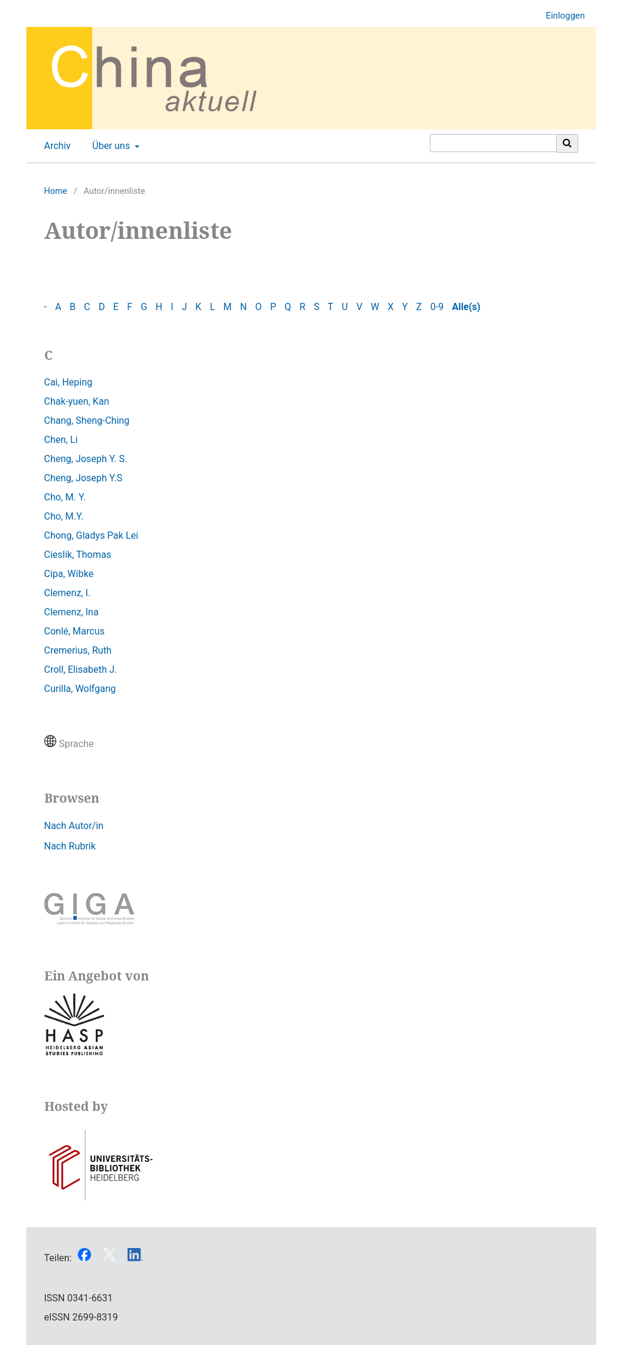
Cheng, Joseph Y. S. (86, 458)
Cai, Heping (68, 382)
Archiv (55, 146)
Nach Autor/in (74, 825)
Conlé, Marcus (74, 631)
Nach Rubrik (70, 846)
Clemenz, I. (67, 593)
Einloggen (561, 16)
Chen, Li (61, 439)
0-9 (437, 306)
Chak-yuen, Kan (77, 401)
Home (56, 191)
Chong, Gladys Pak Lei (91, 535)
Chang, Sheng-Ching (87, 420)
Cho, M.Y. (64, 516)
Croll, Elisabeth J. (80, 669)
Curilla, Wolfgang (80, 688)
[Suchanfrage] (493, 143)
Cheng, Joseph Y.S (83, 478)
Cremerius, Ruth (78, 650)
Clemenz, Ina (71, 612)
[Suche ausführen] (567, 143)
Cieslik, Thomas (77, 554)
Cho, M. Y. (65, 497)
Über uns (109, 146)
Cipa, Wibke (69, 573)
